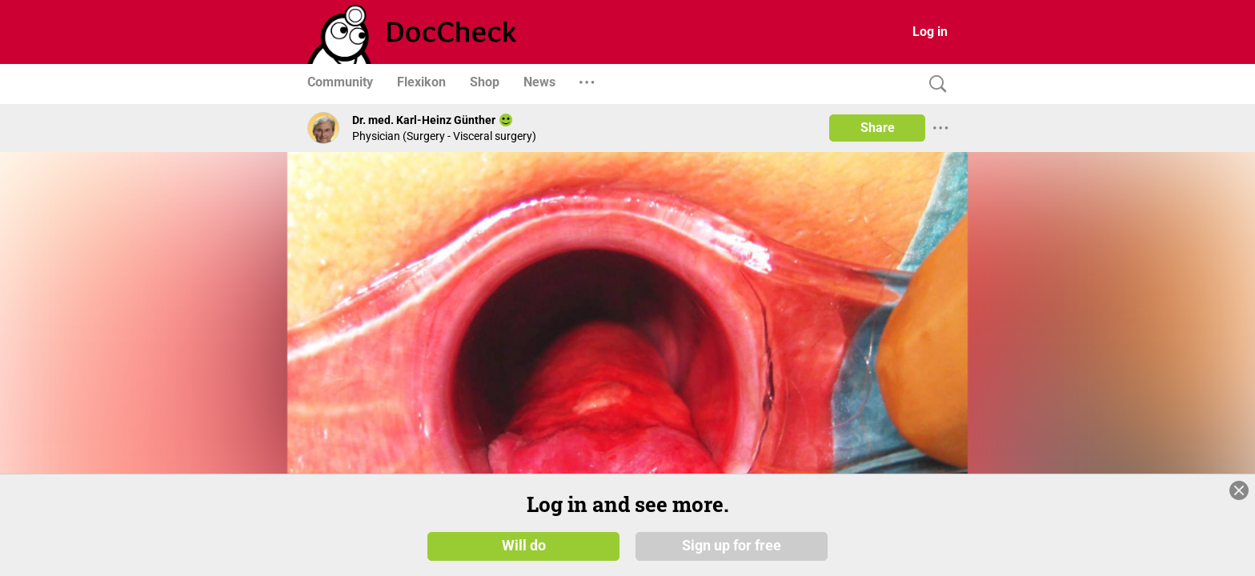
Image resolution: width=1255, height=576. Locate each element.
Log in (930, 31)
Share (877, 127)
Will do (524, 546)
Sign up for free (731, 546)
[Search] (934, 84)
